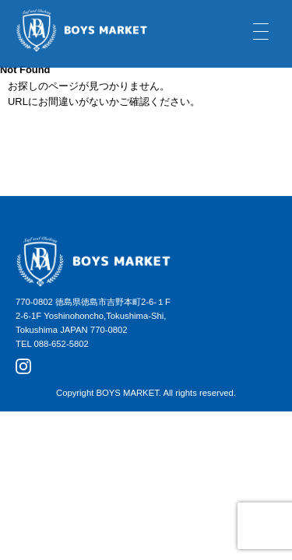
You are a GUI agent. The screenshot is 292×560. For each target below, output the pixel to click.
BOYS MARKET (127, 392)
